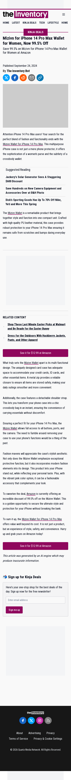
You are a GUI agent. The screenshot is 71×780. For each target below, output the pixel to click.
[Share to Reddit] (23, 77)
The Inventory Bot (18, 71)
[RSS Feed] (48, 720)
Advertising (34, 733)
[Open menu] (63, 14)
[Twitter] (31, 720)
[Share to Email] (31, 77)
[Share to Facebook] (14, 77)
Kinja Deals (35, 32)
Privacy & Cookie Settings (48, 738)
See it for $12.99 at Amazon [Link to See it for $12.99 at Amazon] (35, 353)
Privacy (50, 733)
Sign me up (14, 610)
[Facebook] (22, 720)
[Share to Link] (40, 77)
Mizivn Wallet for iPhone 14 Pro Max (23, 144)
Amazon (31, 493)
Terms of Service (18, 738)
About (19, 733)
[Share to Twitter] (6, 77)
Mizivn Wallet (15, 213)
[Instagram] (39, 720)
